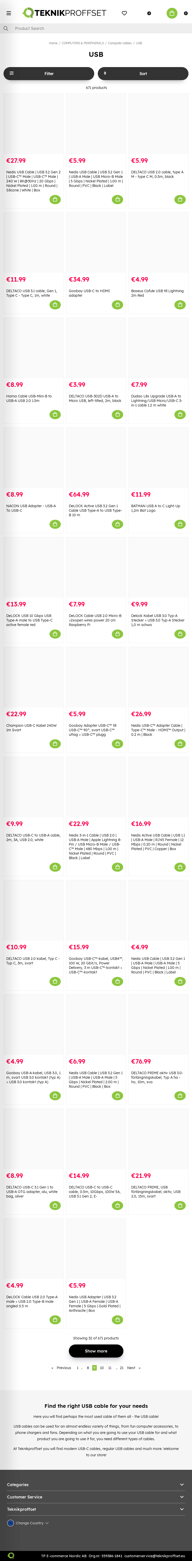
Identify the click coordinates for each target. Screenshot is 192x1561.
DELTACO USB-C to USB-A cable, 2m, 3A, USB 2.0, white (33, 837)
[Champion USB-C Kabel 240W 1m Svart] (33, 677)
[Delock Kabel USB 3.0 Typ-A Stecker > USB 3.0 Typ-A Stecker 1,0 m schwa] (158, 567)
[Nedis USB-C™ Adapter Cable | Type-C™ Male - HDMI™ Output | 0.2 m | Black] (158, 677)
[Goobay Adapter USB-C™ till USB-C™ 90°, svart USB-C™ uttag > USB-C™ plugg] (96, 677)
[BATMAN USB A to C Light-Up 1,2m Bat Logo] (158, 458)
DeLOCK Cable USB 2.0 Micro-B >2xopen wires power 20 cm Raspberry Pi (95, 620)
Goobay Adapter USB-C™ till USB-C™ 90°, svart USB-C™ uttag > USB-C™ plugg (92, 730)
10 (102, 1368)
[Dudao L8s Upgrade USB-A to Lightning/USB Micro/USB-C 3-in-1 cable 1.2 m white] (158, 348)
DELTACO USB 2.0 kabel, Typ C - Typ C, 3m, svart (33, 960)
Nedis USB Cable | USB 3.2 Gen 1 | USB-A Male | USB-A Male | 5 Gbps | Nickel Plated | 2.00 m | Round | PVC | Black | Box (96, 1080)
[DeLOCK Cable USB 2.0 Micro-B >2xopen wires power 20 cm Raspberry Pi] (96, 567)
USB (139, 43)
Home (53, 43)
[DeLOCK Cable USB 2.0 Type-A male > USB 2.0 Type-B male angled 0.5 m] (33, 1249)
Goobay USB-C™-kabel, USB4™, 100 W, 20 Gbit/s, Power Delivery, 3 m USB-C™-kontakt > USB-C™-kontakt (96, 965)
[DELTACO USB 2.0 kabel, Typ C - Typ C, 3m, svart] (33, 910)
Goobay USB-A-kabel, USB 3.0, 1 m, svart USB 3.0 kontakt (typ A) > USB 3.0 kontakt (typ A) (33, 1077)
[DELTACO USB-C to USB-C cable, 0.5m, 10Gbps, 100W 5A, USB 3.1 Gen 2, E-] (96, 1139)
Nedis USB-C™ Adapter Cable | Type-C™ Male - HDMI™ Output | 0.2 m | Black (158, 730)
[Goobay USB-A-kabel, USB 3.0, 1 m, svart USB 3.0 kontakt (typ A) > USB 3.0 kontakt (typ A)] (33, 1025)
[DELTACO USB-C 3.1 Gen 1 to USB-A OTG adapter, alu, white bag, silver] (33, 1139)
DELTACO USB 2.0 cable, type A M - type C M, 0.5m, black (157, 174)
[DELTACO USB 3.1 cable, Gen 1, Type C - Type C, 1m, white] (33, 243)
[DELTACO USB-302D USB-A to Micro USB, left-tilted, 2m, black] (96, 348)
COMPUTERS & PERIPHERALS (83, 43)
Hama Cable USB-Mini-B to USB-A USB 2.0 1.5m (29, 398)
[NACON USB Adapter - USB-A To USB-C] (33, 458)
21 (121, 1368)
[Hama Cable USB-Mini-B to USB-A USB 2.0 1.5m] (33, 348)
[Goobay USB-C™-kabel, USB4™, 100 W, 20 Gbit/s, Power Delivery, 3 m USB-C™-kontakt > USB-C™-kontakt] (96, 910)
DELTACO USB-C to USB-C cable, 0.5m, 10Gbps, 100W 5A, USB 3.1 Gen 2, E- (95, 1192)
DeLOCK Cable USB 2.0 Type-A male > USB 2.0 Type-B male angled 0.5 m (32, 1301)
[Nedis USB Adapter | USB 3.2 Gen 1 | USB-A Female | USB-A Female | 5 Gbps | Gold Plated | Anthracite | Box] (96, 1249)
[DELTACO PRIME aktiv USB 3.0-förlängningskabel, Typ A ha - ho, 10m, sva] (158, 1025)
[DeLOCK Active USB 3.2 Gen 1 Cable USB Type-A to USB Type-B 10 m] (96, 458)
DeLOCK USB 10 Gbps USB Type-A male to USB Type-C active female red (29, 620)
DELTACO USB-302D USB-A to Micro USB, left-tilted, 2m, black (95, 398)
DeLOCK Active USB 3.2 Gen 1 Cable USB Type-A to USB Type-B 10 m (95, 510)
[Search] (96, 28)
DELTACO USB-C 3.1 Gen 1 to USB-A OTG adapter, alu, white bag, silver (32, 1192)
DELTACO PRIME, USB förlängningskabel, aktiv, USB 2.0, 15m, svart (155, 1192)
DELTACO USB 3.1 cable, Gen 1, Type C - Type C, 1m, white (31, 293)
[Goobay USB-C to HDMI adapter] (96, 243)
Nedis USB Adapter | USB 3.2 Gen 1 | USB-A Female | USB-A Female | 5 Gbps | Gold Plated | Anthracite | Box (94, 1304)
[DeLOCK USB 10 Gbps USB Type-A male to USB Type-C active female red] (33, 567)
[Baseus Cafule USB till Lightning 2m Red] (158, 243)
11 (109, 1368)
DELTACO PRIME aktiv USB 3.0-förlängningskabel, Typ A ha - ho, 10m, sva (157, 1077)
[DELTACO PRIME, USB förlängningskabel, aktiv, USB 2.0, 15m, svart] (158, 1139)
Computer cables (120, 43)
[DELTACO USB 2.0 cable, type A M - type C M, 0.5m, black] (158, 124)
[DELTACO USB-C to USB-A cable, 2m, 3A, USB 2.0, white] (33, 787)
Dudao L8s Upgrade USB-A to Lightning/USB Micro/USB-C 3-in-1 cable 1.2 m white (156, 400)
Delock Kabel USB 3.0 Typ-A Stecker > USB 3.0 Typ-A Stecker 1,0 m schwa (157, 620)
